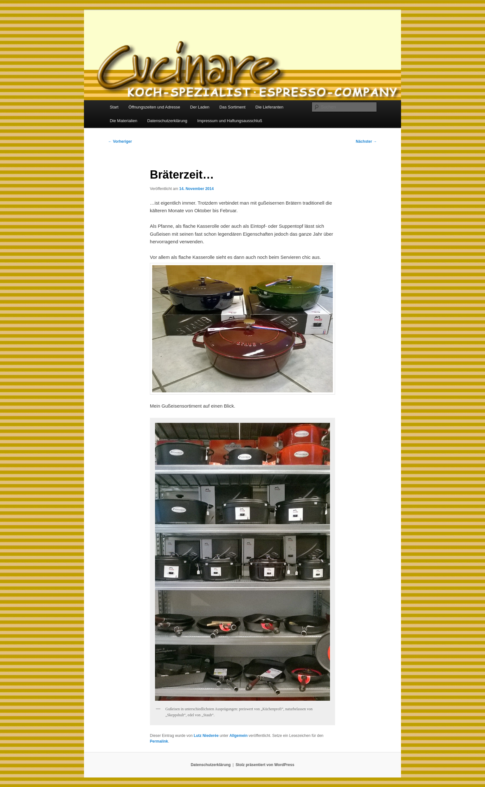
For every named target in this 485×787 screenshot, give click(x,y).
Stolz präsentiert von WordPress (265, 765)
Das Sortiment (232, 107)
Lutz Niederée (206, 735)
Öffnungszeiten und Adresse (154, 107)
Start (114, 107)
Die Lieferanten (269, 107)
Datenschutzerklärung (167, 120)
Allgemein (239, 735)
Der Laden (200, 107)
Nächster (366, 141)
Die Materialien (123, 120)
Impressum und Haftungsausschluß (229, 120)
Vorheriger (120, 141)
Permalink (159, 741)
